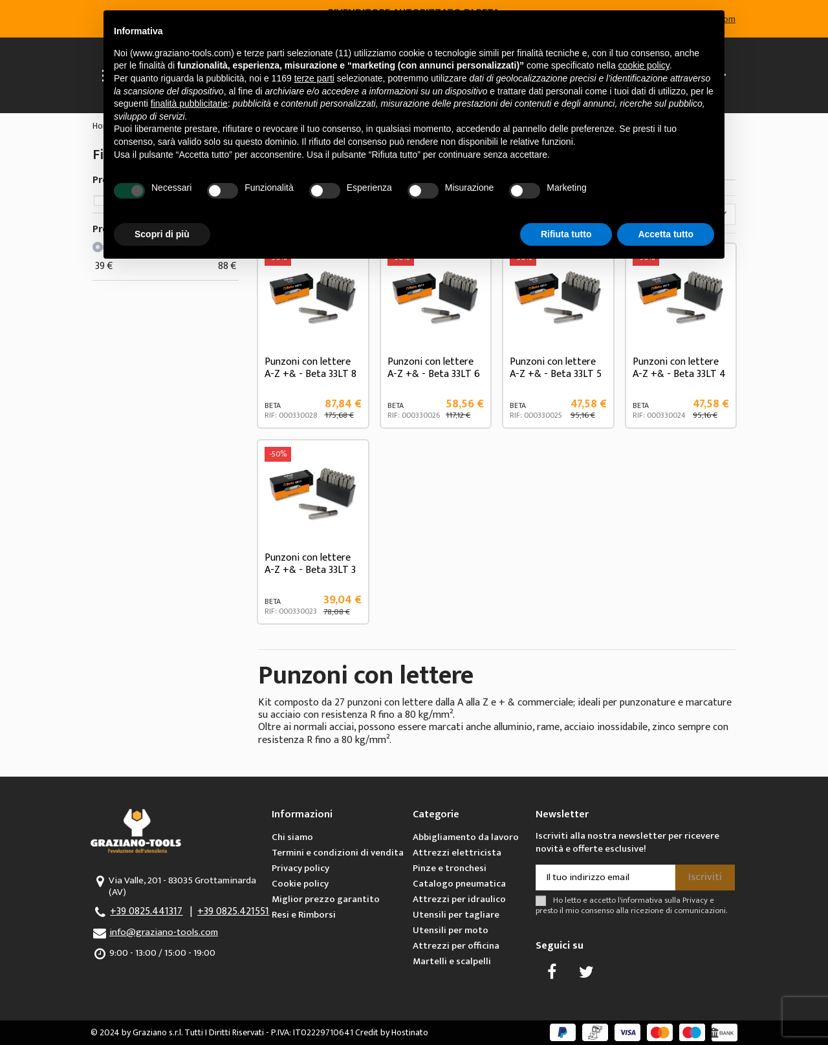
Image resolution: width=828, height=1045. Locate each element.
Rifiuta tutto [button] (566, 234)
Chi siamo (292, 837)
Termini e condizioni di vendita (338, 853)
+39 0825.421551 (233, 911)
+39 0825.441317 (146, 911)
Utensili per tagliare (456, 915)
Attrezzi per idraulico (459, 899)
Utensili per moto (450, 930)
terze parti (314, 78)
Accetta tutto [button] (665, 234)
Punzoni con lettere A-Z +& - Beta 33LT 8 (310, 368)
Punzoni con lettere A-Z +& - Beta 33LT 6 (433, 368)
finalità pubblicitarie (189, 103)
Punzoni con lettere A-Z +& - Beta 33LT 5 (556, 368)
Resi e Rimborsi (304, 915)
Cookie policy (300, 884)
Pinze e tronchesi (449, 868)
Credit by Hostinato (391, 1032)
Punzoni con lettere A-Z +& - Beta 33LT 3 (310, 564)
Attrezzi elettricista (457, 853)
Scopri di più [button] (162, 234)
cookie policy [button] (644, 65)
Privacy (695, 900)
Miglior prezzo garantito (326, 899)
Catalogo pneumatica (459, 884)
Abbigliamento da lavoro (466, 837)
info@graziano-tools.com (163, 932)
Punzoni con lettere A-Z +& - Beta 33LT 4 (679, 368)
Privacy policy (300, 868)
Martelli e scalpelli (452, 961)
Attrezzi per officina (456, 946)
